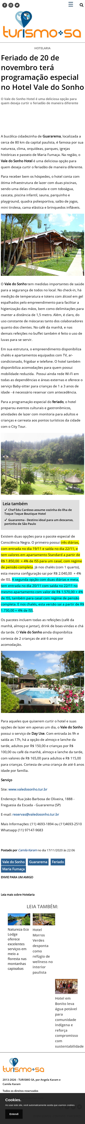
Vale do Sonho (13, 862)
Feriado (58, 862)
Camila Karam (27, 850)
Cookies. (13, 1100)
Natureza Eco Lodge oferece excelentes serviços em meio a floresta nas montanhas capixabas (18, 949)
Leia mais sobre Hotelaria (18, 895)
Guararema (38, 862)
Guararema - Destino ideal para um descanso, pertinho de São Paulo (39, 522)
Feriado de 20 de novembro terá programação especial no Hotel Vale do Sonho (42, 72)
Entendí (13, 1114)
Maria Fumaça (13, 869)
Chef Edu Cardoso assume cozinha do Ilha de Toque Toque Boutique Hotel (38, 512)
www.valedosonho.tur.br (27, 789)
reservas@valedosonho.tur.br (35, 814)
